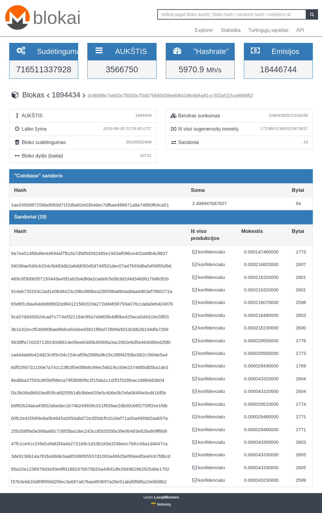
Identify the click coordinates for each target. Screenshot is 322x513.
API (300, 30)
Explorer (204, 30)
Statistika (231, 30)
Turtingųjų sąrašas (268, 30)
